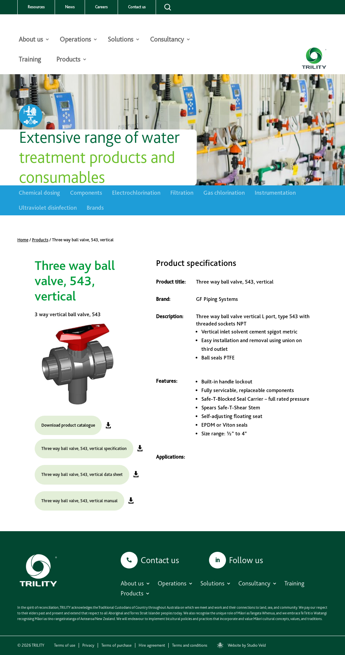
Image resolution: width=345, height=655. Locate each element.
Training (30, 60)
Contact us (137, 7)
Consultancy (167, 40)
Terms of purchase (116, 645)
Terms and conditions (189, 645)
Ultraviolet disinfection (48, 207)
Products (68, 60)
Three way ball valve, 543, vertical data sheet (82, 474)
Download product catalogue (68, 425)
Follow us (246, 559)
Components (86, 192)
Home (22, 239)
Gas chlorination (224, 192)
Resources (36, 7)
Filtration (181, 192)
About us (31, 40)
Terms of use (64, 645)
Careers (101, 7)
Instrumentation (275, 192)
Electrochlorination (136, 192)
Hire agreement (152, 645)
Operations (75, 40)
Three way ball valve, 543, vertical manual (79, 500)
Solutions (120, 40)
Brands (95, 207)
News (70, 7)
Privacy (88, 645)
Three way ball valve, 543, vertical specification (84, 448)
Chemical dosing (39, 192)
